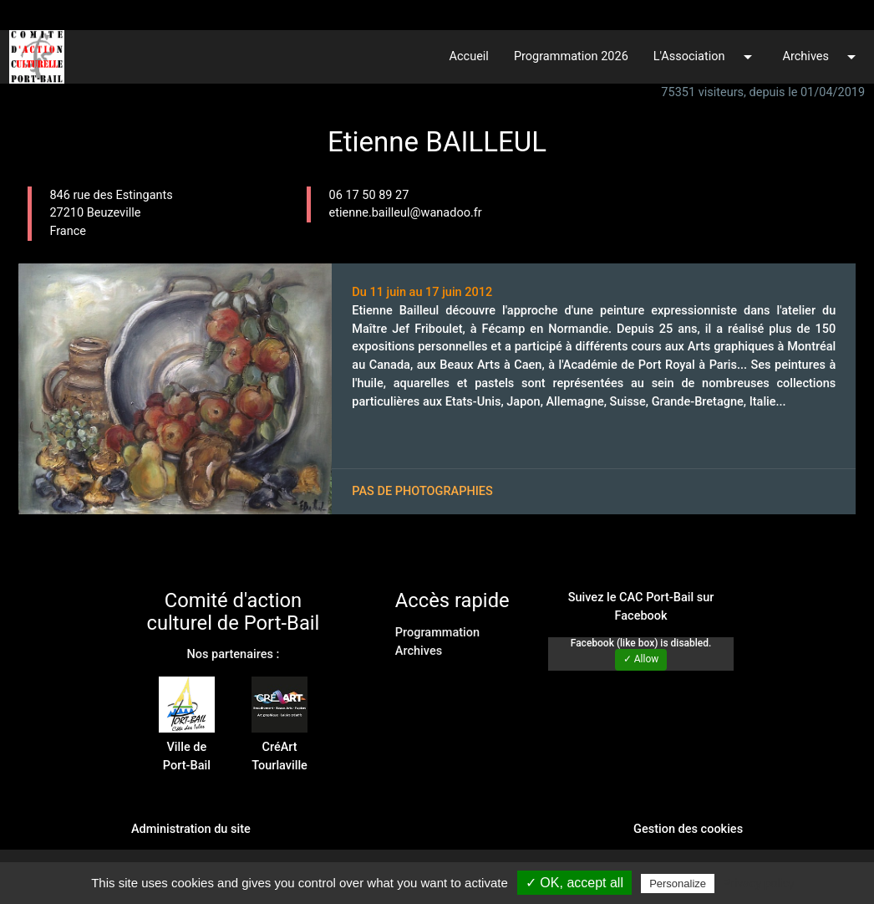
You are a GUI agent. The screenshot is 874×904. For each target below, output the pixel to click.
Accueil (469, 56)
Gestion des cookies (688, 829)
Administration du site (191, 829)
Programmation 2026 (571, 56)
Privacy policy (759, 883)
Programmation (437, 633)
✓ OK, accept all (574, 883)
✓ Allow (641, 659)
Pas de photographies (422, 491)
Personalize (677, 883)
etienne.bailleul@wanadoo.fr (405, 213)
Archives (822, 57)
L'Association (705, 57)
